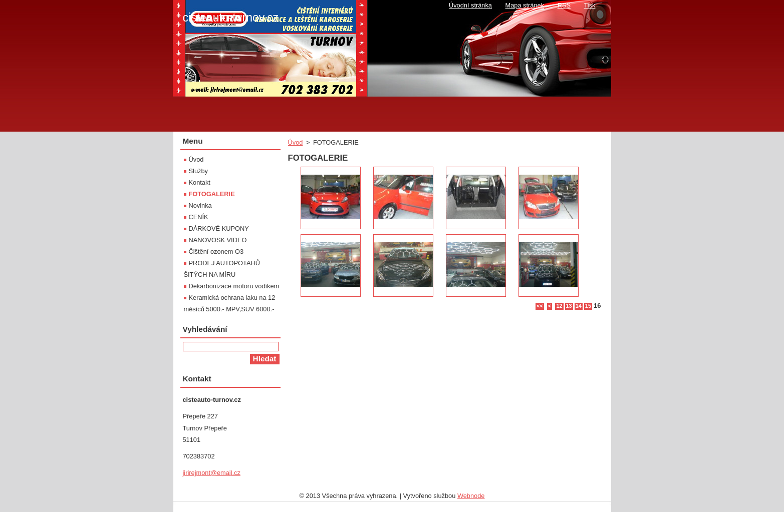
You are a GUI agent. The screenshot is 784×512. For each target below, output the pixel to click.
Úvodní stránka (470, 5)
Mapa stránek (525, 5)
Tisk (590, 5)
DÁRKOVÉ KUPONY (219, 228)
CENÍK (198, 217)
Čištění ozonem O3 (216, 251)
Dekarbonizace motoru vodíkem (234, 286)
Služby (198, 171)
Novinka (200, 205)
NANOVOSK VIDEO (218, 240)
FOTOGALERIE (212, 194)
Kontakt (199, 182)
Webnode (471, 495)
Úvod (295, 142)
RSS (564, 5)
